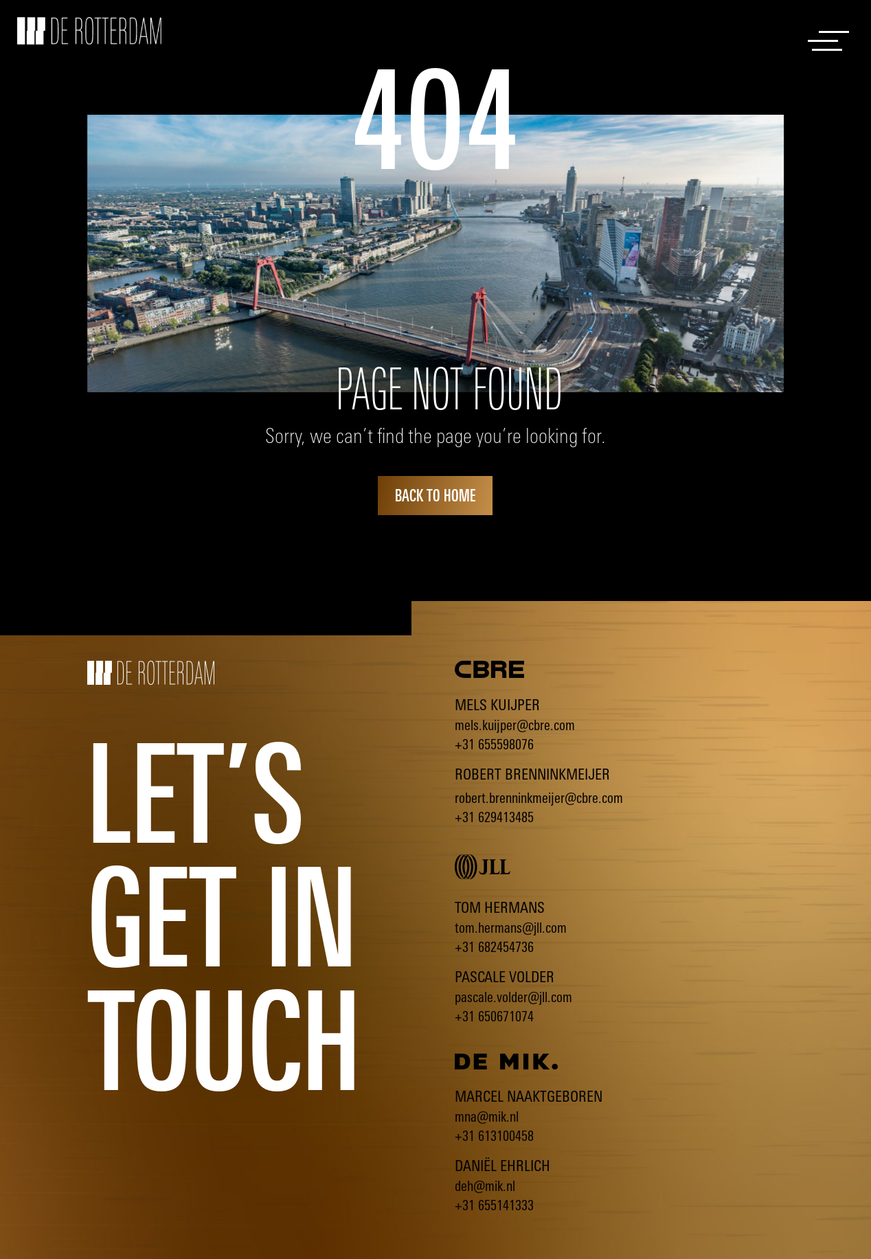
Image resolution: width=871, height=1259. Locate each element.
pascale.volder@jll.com (513, 997)
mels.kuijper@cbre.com (515, 725)
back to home (435, 495)
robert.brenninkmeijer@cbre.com (539, 797)
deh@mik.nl (485, 1185)
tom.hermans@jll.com (511, 927)
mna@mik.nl (487, 1116)
